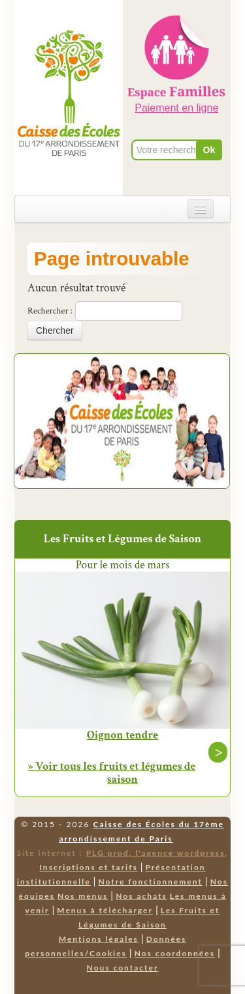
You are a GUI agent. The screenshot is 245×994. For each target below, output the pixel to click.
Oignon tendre (122, 735)
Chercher (55, 330)
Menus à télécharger (105, 910)
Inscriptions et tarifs (88, 867)
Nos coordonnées (175, 953)
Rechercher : (50, 311)
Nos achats (141, 896)
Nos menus (82, 896)
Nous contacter (123, 967)
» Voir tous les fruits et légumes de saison (112, 773)
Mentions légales (99, 939)
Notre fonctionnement (150, 881)
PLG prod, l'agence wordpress (155, 853)
